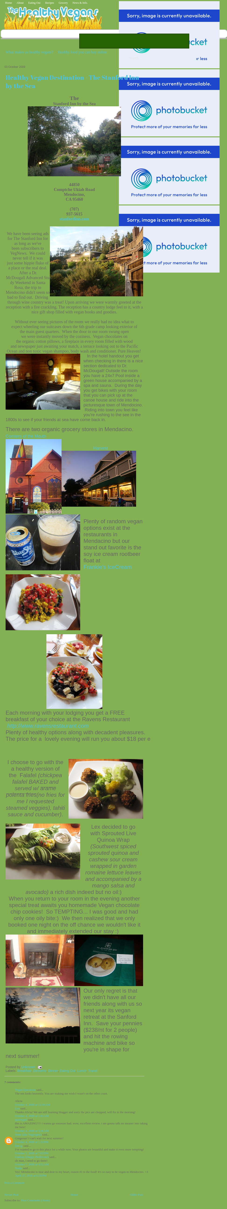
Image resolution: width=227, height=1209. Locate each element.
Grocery (63, 2)
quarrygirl (21, 1119)
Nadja (18, 1168)
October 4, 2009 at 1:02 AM (32, 1116)
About (20, 2)
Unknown (28, 1067)
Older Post (136, 1194)
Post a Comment (14, 1183)
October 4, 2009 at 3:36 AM (32, 1131)
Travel (92, 1071)
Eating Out (34, 2)
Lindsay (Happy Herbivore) (31, 1157)
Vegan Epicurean (25, 1089)
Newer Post (11, 1194)
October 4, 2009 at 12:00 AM (32, 1104)
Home (8, 2)
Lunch (81, 1071)
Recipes (49, 2)
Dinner (53, 1071)
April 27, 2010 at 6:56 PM (31, 1175)
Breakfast (24, 1071)
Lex (17, 1108)
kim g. (19, 1145)
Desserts (39, 1071)
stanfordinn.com (74, 219)
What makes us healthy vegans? (29, 52)
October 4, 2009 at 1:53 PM (31, 1142)
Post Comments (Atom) (35, 1200)
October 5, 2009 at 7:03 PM (31, 1153)
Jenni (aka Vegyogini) (28, 1134)
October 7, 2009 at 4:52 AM (32, 1164)
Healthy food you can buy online (82, 52)
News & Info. (80, 2)
